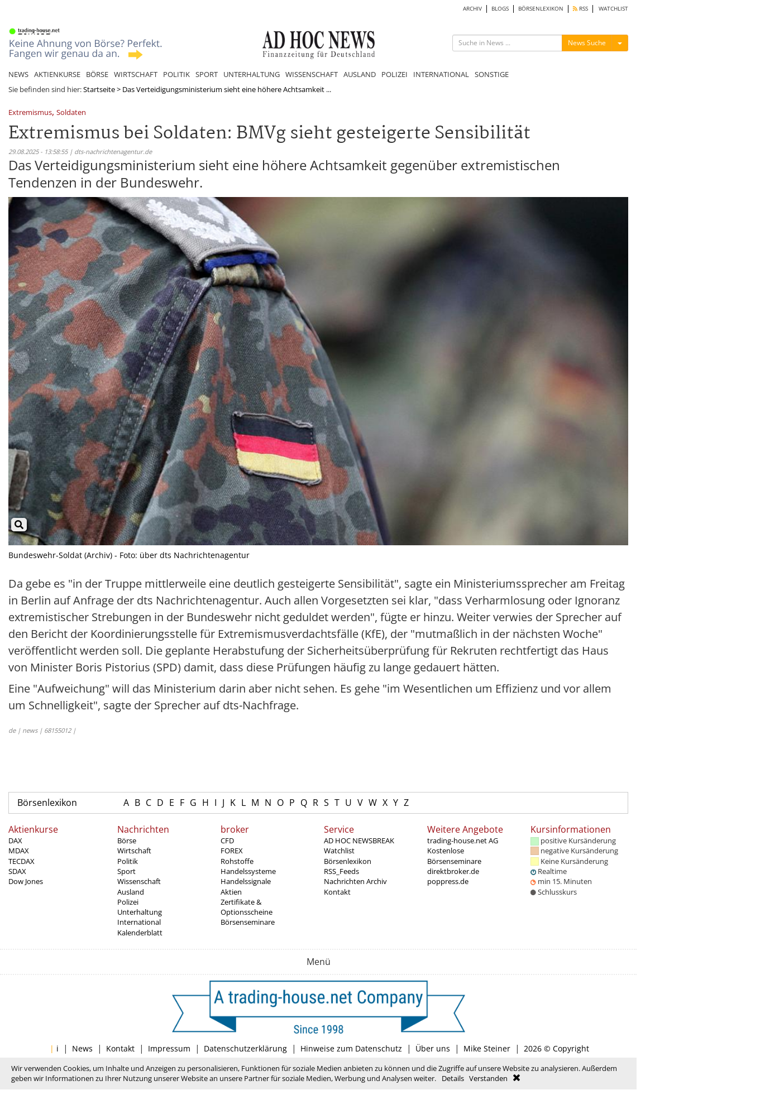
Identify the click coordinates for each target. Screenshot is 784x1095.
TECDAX (21, 861)
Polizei (127, 902)
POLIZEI (394, 74)
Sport (126, 871)
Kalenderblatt (139, 933)
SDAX (17, 871)
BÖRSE (97, 74)
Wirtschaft (134, 851)
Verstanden (488, 1078)
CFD (227, 840)
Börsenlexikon (47, 802)
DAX (15, 840)
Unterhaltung (139, 912)
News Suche (587, 42)
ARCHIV (472, 8)
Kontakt (337, 892)
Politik (127, 861)
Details (453, 1078)
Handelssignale (246, 881)
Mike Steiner (486, 1048)
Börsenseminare (248, 922)
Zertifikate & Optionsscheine (247, 907)
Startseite (99, 89)
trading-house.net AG (462, 840)
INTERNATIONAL (441, 74)
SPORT (206, 74)
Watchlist (339, 851)
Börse (126, 840)
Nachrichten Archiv (355, 881)
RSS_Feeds (341, 871)
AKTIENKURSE (57, 74)
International (139, 922)
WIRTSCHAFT (135, 74)
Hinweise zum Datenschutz (351, 1048)
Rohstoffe (237, 861)
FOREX (232, 851)
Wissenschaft (139, 881)
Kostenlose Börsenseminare (454, 856)
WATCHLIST (613, 8)
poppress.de (448, 881)
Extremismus (30, 113)
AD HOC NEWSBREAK (359, 840)
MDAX (18, 851)
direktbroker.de (453, 871)
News (82, 1048)
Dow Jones (25, 881)
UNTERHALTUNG (251, 74)
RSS (580, 8)
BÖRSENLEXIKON (540, 8)
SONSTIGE (492, 74)
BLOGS (500, 8)
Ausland (130, 892)
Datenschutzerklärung (245, 1048)
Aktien (231, 892)
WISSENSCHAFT (311, 74)
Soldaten (71, 113)
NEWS (18, 74)
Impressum (169, 1048)
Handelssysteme (248, 871)
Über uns (432, 1048)
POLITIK (176, 74)
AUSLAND (359, 74)
